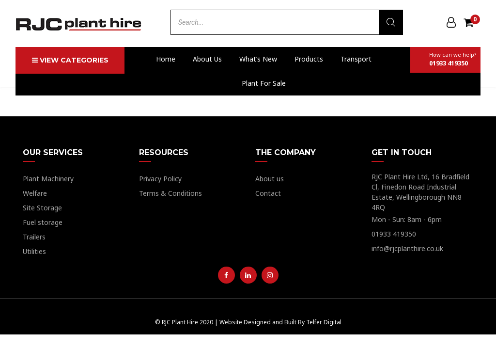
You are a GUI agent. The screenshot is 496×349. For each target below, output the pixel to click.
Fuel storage (42, 222)
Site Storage (42, 207)
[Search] (391, 22)
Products (308, 58)
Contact (268, 193)
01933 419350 (394, 233)
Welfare (35, 193)
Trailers (34, 236)
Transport (356, 58)
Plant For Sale (264, 83)
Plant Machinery (48, 178)
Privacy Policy (160, 178)
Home (165, 58)
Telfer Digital (323, 322)
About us (207, 58)
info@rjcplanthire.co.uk (407, 248)
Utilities (34, 251)
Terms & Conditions (170, 193)
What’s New (258, 58)
